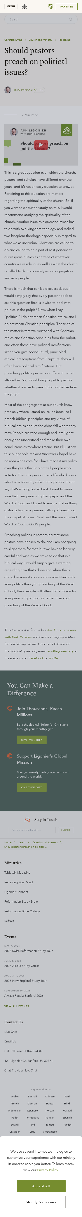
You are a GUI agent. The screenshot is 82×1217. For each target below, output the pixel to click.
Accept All (41, 1186)
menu (11, 6)
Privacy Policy (47, 1170)
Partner (66, 6)
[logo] (24, 6)
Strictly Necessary (41, 1202)
